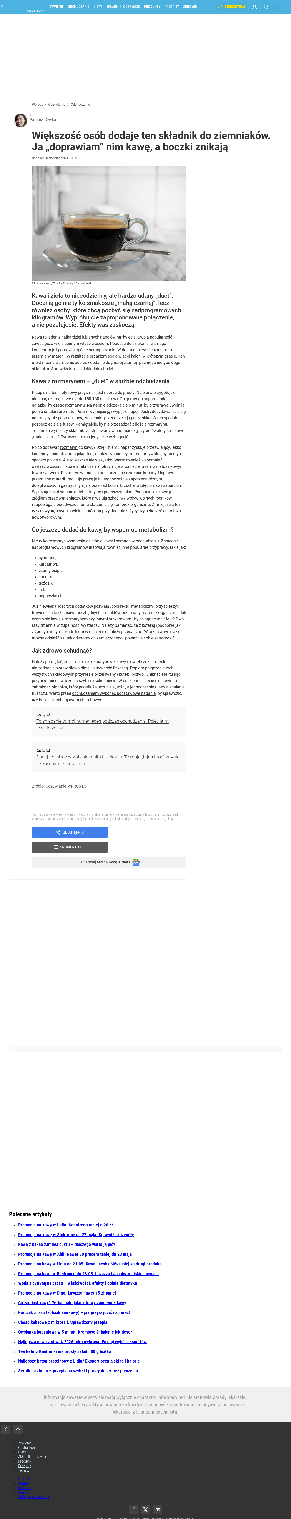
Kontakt (24, 1472)
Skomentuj (152, 835)
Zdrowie (190, 7)
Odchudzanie (78, 7)
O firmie (24, 1467)
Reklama (24, 1476)
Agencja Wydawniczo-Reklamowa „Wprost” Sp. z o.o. (157, 1508)
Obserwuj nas (102, 850)
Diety (97, 7)
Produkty (152, 7)
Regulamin (26, 1481)
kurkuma (47, 578)
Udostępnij (73, 835)
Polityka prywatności (33, 1485)
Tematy (23, 1459)
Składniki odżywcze (123, 7)
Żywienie (56, 7)
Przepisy (172, 7)
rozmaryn (69, 449)
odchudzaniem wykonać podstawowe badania (114, 695)
